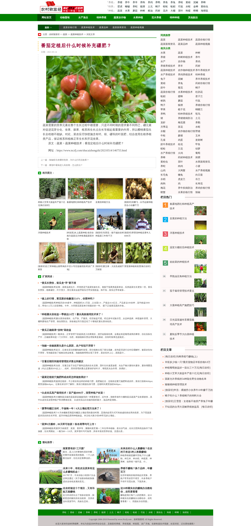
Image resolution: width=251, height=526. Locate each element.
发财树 (199, 140)
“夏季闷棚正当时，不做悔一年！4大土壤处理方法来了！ (71, 408)
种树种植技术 (185, 57)
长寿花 (199, 183)
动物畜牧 (65, 17)
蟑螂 (196, 10)
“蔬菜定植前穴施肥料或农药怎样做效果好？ (64, 377)
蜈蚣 (166, 6)
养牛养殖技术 (202, 70)
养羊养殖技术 (202, 79)
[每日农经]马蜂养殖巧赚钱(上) (181, 356)
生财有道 (156, 524)
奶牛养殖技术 (168, 144)
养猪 (120, 2)
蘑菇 (135, 10)
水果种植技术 (185, 92)
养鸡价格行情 (202, 188)
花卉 (166, 10)
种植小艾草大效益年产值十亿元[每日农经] (187, 373)
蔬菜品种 (103, 27)
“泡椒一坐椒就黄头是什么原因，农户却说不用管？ (68, 345)
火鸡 (180, 153)
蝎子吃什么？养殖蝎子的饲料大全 (183, 395)
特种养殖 (101, 17)
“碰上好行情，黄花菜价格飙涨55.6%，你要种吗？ (68, 298)
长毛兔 (164, 175)
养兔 (173, 2)
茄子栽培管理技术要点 (182, 291)
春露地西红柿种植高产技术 (79, 202)
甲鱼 (197, 144)
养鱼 (166, 2)
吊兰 (197, 179)
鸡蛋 (180, 140)
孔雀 (163, 140)
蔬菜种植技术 (88, 27)
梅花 (163, 188)
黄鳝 (188, 2)
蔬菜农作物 (120, 17)
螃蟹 (163, 192)
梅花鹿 (181, 122)
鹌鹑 (163, 100)
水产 (163, 61)
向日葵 (199, 175)
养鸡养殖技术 (185, 74)
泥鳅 (196, 2)
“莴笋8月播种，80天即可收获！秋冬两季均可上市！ (69, 424)
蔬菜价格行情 (70, 27)
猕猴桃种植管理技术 (176, 384)
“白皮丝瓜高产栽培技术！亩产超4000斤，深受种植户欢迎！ (73, 393)
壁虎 (120, 6)
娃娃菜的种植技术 (179, 262)
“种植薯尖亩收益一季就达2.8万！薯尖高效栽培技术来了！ (72, 314)
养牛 (128, 2)
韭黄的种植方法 (103, 202)
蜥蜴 (128, 6)
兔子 (163, 79)
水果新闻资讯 (202, 161)
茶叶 (181, 10)
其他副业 (193, 17)
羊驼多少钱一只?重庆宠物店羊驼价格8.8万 (188, 362)
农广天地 (145, 524)
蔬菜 (120, 10)
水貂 (163, 131)
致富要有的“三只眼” (74, 448)
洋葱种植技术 (44, 232)
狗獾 (188, 10)
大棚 (173, 10)
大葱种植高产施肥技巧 (182, 305)
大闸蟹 (181, 170)
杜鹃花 (199, 92)
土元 (150, 6)
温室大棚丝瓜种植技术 (182, 247)
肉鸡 (180, 166)
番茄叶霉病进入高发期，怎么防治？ (66, 165)
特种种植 (175, 17)
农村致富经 (54, 34)
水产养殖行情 (168, 153)
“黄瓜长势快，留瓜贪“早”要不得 (58, 283)
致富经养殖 (115, 524)
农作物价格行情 (186, 131)
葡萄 (197, 153)
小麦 (197, 166)
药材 (158, 10)
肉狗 (163, 183)
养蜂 (203, 2)
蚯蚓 (173, 6)
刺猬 (197, 157)
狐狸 (143, 6)
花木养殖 (156, 17)
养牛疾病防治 (185, 188)
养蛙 (181, 2)
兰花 (180, 148)
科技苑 (136, 524)
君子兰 (199, 96)
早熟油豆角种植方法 (181, 276)
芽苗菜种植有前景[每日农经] (137, 266)
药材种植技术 (185, 157)
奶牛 (163, 87)
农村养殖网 (73, 524)
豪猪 (180, 135)
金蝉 (196, 6)
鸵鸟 (197, 113)
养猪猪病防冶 (185, 118)
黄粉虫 (204, 6)
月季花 (164, 127)
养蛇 (135, 6)
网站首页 (46, 17)
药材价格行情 (202, 83)
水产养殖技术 (168, 74)
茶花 (180, 127)
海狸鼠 (204, 10)
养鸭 (158, 2)
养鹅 (197, 122)
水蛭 (188, 6)
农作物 (181, 61)
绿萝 (197, 148)
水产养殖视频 (202, 170)
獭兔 (180, 175)
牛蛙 (163, 135)
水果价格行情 (185, 192)
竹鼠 (181, 6)
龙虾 (163, 122)
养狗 (143, 2)
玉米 (197, 135)
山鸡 (163, 170)
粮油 (150, 10)
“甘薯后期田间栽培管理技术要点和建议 (62, 361)
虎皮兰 (181, 179)
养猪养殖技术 (168, 66)
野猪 (197, 131)
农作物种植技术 (186, 70)
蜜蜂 (180, 96)
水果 (128, 10)
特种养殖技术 (185, 113)
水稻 (163, 179)
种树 (143, 10)
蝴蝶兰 (199, 109)
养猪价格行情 (202, 105)
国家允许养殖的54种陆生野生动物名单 (185, 379)
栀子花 (181, 109)
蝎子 (158, 6)
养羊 (135, 2)
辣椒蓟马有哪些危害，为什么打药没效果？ (69, 160)
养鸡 (150, 2)
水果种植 (138, 17)
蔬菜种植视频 (137, 27)
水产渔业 (83, 17)
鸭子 (163, 105)
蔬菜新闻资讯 (119, 27)
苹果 (163, 109)
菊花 (180, 87)
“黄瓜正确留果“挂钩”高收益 (56, 330)
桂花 (180, 144)
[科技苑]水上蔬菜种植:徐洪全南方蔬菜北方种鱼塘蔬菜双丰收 (80, 235)
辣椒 (197, 192)
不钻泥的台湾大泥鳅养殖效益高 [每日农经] (189, 406)
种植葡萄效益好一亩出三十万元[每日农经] (187, 367)
